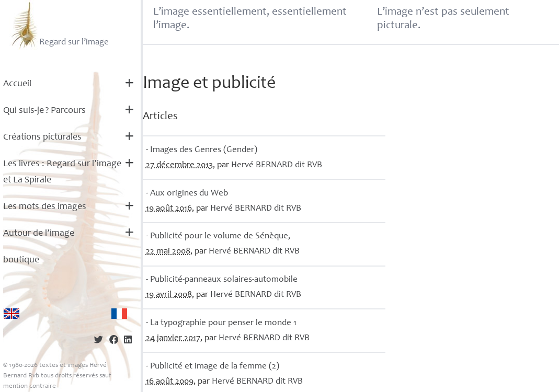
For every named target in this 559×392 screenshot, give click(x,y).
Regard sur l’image (59, 25)
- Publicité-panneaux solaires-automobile (222, 279)
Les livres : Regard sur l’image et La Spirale (62, 172)
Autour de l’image (38, 233)
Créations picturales (42, 137)
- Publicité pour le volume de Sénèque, (218, 236)
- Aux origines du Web (187, 193)
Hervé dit (276, 165)
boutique (21, 260)
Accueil (17, 84)
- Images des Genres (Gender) (201, 150)
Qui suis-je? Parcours (44, 111)
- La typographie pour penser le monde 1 (221, 323)
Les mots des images (44, 207)
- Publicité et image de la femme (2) (212, 366)
